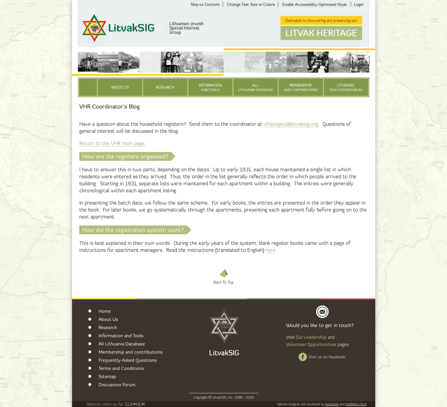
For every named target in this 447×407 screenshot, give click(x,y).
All (256, 87)
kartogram (332, 404)
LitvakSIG (346, 87)
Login (359, 4)
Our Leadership (311, 337)
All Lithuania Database (122, 344)
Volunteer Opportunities (311, 344)
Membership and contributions (131, 352)
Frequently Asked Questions (128, 360)
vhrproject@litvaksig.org (291, 124)
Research (165, 87)
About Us (120, 87)
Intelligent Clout (356, 404)
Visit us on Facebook (326, 356)
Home (105, 311)
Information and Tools (121, 335)
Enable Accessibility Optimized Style (314, 4)
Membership (301, 87)
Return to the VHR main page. (112, 143)
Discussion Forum (117, 384)
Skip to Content (205, 4)
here (271, 250)
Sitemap (107, 376)
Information (210, 87)
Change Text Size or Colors (251, 4)
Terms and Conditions (121, 368)
